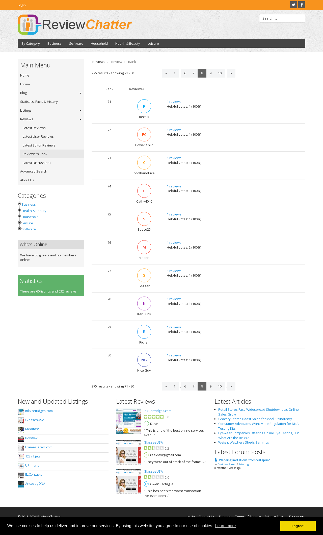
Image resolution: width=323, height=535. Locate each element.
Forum (25, 84)
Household (99, 43)
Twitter (293, 4)
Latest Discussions (37, 162)
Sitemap (225, 516)
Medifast (32, 429)
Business (54, 43)
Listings (26, 110)
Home (24, 75)
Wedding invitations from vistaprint (244, 460)
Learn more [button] (225, 526)
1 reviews (174, 101)
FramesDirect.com (38, 447)
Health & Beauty (127, 43)
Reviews (26, 119)
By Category (30, 43)
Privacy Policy (275, 516)
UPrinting (32, 465)
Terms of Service (248, 516)
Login (22, 5)
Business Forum (227, 464)
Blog (23, 92)
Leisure (153, 43)
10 (220, 73)
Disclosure (297, 516)
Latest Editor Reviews (39, 145)
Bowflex (31, 438)
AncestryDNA (35, 483)
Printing (244, 464)
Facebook (301, 4)
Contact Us (207, 516)
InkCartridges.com (39, 410)
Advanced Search (33, 171)
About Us (27, 180)
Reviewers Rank (35, 154)
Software (76, 43)
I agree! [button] (298, 526)
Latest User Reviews (38, 136)
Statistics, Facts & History (39, 101)
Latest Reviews (34, 128)
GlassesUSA (34, 420)
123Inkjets (33, 456)
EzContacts (33, 474)
